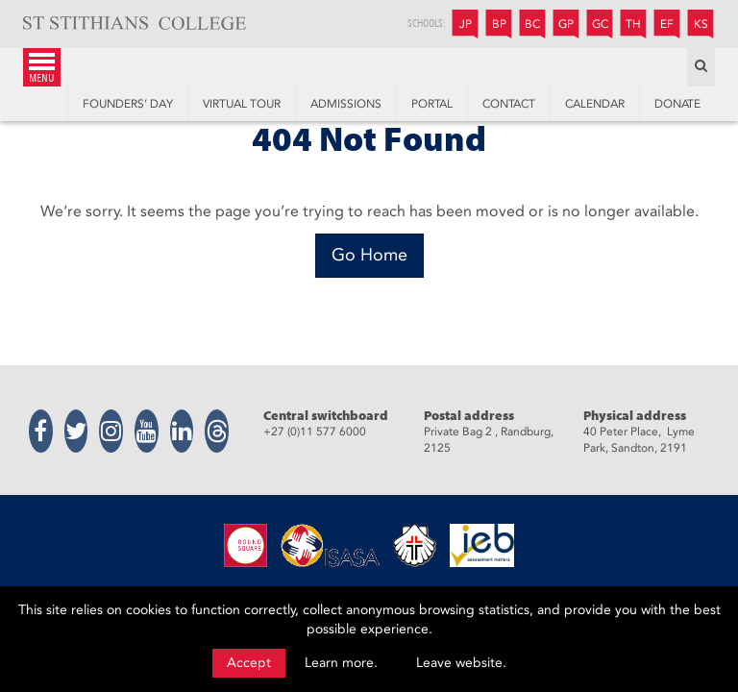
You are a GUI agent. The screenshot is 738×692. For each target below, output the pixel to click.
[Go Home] (369, 256)
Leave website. (461, 663)
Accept (249, 663)
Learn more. (341, 663)
